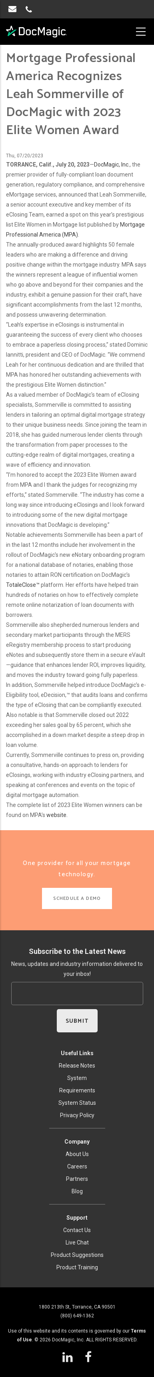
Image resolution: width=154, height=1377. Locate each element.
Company (77, 1141)
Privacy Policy (77, 1115)
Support (77, 1217)
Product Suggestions (77, 1255)
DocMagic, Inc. (112, 164)
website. (57, 815)
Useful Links (77, 1053)
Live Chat (77, 1242)
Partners (77, 1179)
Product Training (77, 1267)
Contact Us (77, 1230)
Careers (77, 1166)
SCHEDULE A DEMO (77, 898)
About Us (77, 1154)
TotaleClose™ (23, 585)
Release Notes (77, 1065)
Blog (77, 1191)
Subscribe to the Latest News (77, 951)
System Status (77, 1103)
